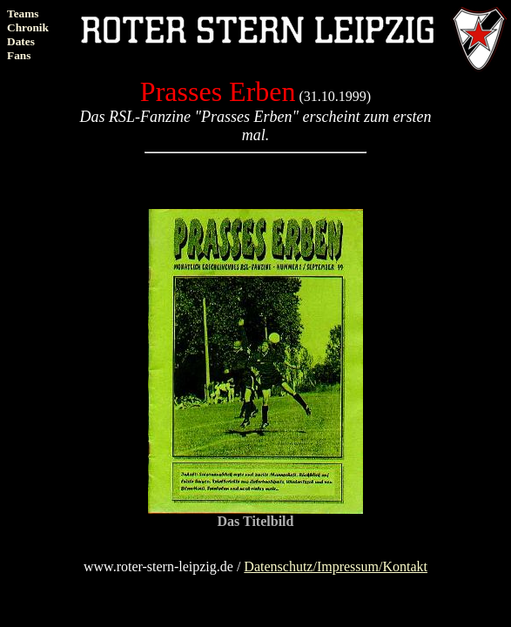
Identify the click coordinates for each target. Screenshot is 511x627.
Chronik (28, 27)
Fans (18, 55)
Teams (23, 13)
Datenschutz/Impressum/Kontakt (335, 566)
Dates (21, 41)
